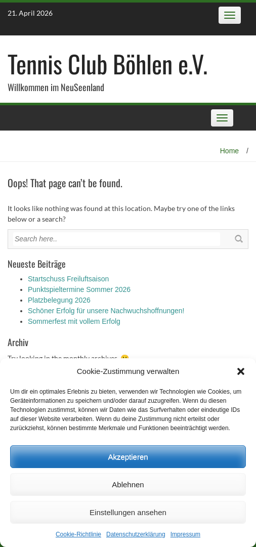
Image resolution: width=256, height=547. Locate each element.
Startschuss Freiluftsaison (68, 279)
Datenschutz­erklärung (135, 534)
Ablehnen (128, 484)
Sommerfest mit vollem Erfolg (74, 321)
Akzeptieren (128, 456)
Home (229, 151)
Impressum (185, 534)
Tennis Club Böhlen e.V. (107, 63)
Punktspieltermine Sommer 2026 (79, 289)
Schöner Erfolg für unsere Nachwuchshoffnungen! (106, 311)
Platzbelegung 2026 (59, 300)
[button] (241, 371)
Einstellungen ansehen (128, 512)
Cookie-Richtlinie (78, 534)
